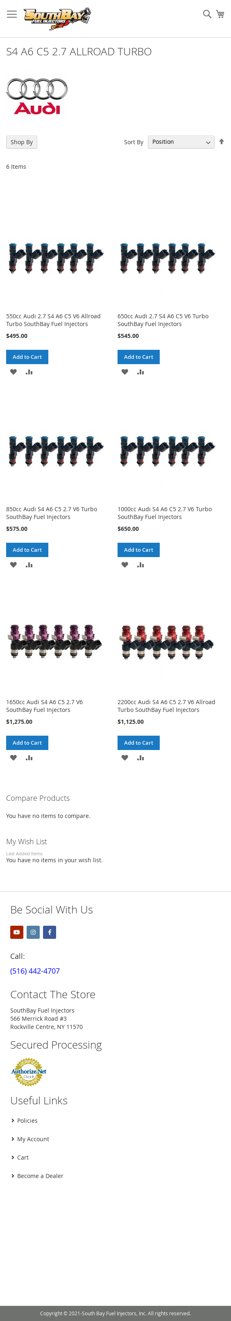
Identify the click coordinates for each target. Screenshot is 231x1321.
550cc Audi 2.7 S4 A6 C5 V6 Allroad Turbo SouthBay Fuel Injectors (53, 320)
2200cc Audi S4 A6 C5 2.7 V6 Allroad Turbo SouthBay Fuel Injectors (166, 706)
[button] (13, 371)
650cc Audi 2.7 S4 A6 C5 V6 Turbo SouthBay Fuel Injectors (163, 320)
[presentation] (68, 1206)
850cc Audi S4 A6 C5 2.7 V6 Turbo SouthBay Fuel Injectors (51, 513)
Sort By (133, 141)
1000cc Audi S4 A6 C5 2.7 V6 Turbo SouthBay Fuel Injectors (165, 513)
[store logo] (57, 19)
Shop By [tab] (22, 142)
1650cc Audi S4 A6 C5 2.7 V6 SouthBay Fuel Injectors (44, 706)
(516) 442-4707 (35, 971)
